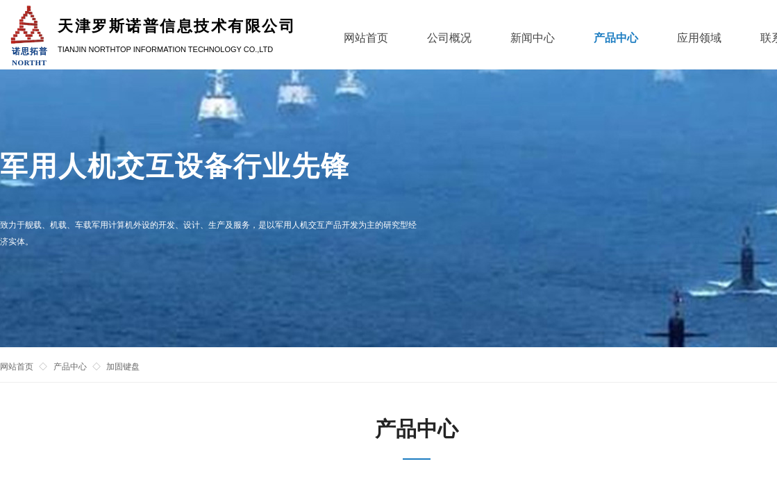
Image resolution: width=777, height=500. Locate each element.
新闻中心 (532, 38)
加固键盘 (123, 367)
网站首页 (16, 367)
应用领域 (699, 38)
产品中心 (70, 367)
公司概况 (449, 38)
